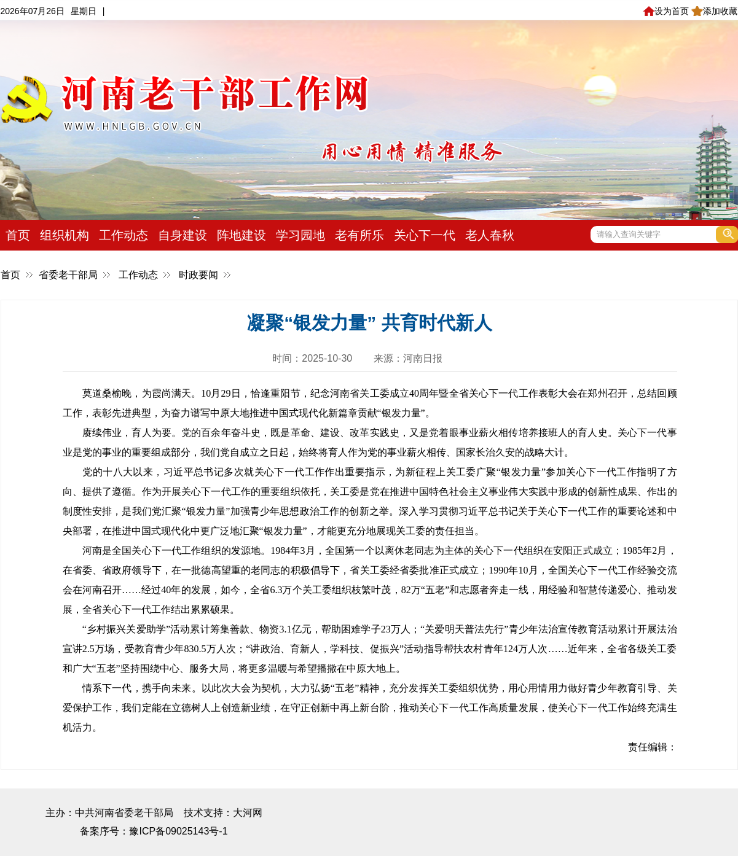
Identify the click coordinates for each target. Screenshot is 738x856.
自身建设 (182, 235)
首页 (18, 235)
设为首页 (666, 11)
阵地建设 (241, 235)
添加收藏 (714, 11)
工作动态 (123, 235)
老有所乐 (359, 235)
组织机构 (64, 235)
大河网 (247, 812)
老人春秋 (489, 235)
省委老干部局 (68, 275)
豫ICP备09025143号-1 (178, 831)
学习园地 (300, 235)
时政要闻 (198, 275)
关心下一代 (424, 235)
